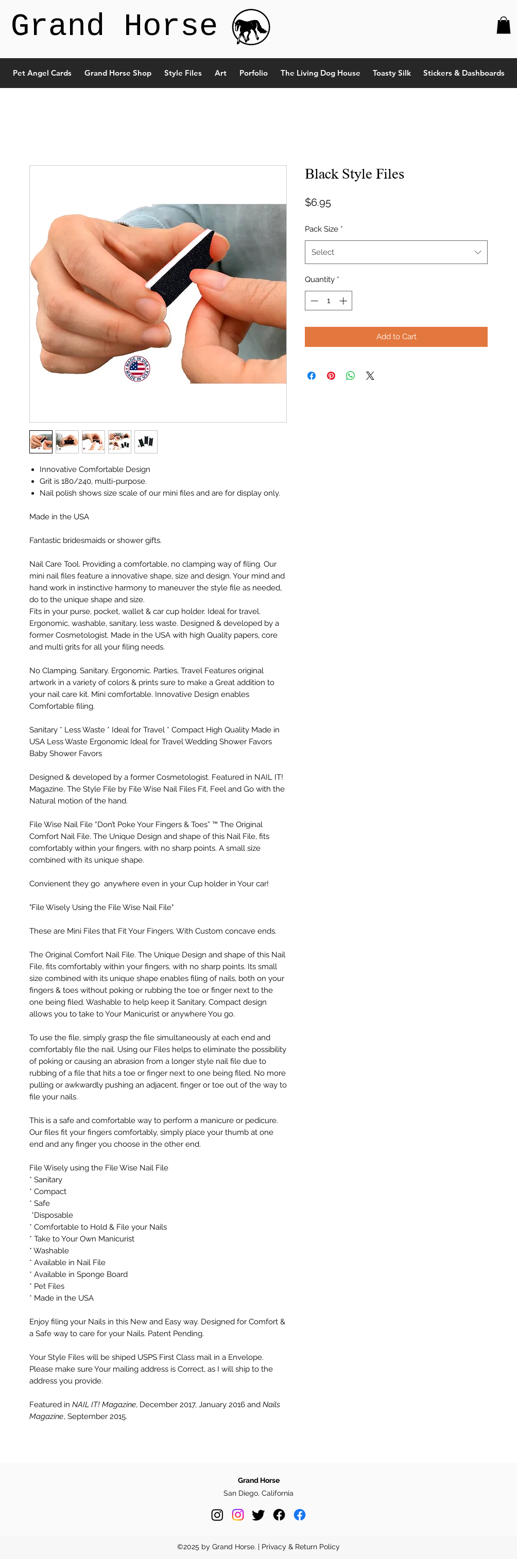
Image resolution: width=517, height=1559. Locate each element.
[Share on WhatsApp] (350, 376)
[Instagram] (217, 1514)
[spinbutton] (328, 300)
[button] (503, 24)
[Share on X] (370, 376)
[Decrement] (313, 300)
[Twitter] (258, 1514)
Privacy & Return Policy (301, 1547)
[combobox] (396, 252)
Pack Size (324, 229)
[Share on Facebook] (311, 376)
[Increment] (344, 300)
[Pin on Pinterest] (331, 376)
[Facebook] (279, 1514)
